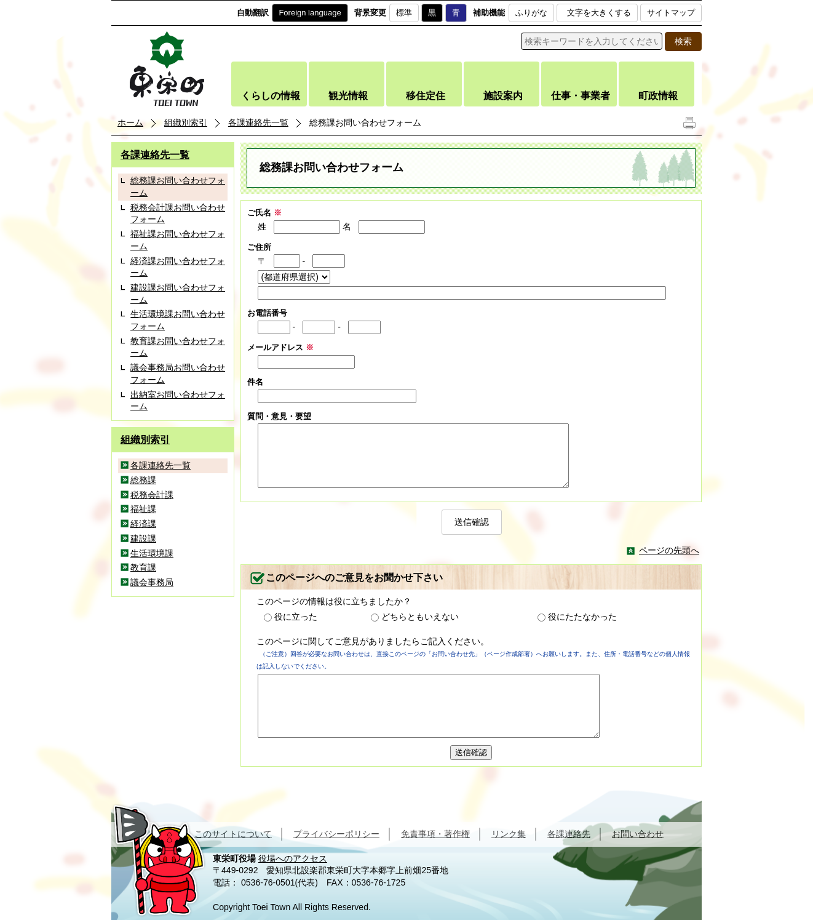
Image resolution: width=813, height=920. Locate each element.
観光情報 (348, 95)
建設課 (143, 538)
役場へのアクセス (292, 858)
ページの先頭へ (669, 550)
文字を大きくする (599, 12)
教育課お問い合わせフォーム (177, 347)
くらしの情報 (270, 95)
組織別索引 (185, 122)
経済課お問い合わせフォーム (177, 267)
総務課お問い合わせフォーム (177, 186)
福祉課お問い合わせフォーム (177, 240)
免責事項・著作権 (435, 834)
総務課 (143, 480)
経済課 (143, 524)
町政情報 (658, 95)
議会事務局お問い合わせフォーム (177, 373)
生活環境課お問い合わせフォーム (177, 320)
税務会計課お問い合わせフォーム (177, 213)
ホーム (130, 122)
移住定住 (425, 95)
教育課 (143, 567)
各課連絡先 (568, 834)
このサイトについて (233, 834)
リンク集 (508, 834)
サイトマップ (671, 12)
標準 (404, 12)
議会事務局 (151, 582)
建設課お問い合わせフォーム (177, 293)
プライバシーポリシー (336, 834)
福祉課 (143, 509)
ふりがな (531, 12)
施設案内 (503, 95)
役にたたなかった (582, 617)
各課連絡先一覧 (258, 122)
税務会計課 (151, 495)
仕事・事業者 (580, 95)
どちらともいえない (420, 617)
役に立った (295, 617)
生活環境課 (151, 553)
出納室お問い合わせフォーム (177, 401)
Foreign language (310, 12)
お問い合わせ (638, 834)
